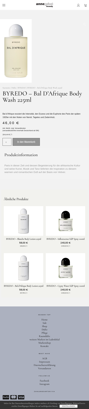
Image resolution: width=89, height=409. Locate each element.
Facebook (44, 380)
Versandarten (44, 368)
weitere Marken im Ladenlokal (45, 339)
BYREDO (22, 88)
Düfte (14, 88)
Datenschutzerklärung (44, 365)
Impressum (44, 361)
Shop (44, 326)
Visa (21, 397)
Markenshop (44, 342)
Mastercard (13, 397)
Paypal (6, 397)
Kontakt (44, 346)
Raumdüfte (44, 336)
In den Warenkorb (26, 142)
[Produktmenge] (7, 142)
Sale (45, 323)
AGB (44, 358)
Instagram (44, 384)
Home (44, 319)
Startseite (6, 88)
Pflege (45, 332)
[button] (84, 23)
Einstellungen (68, 406)
